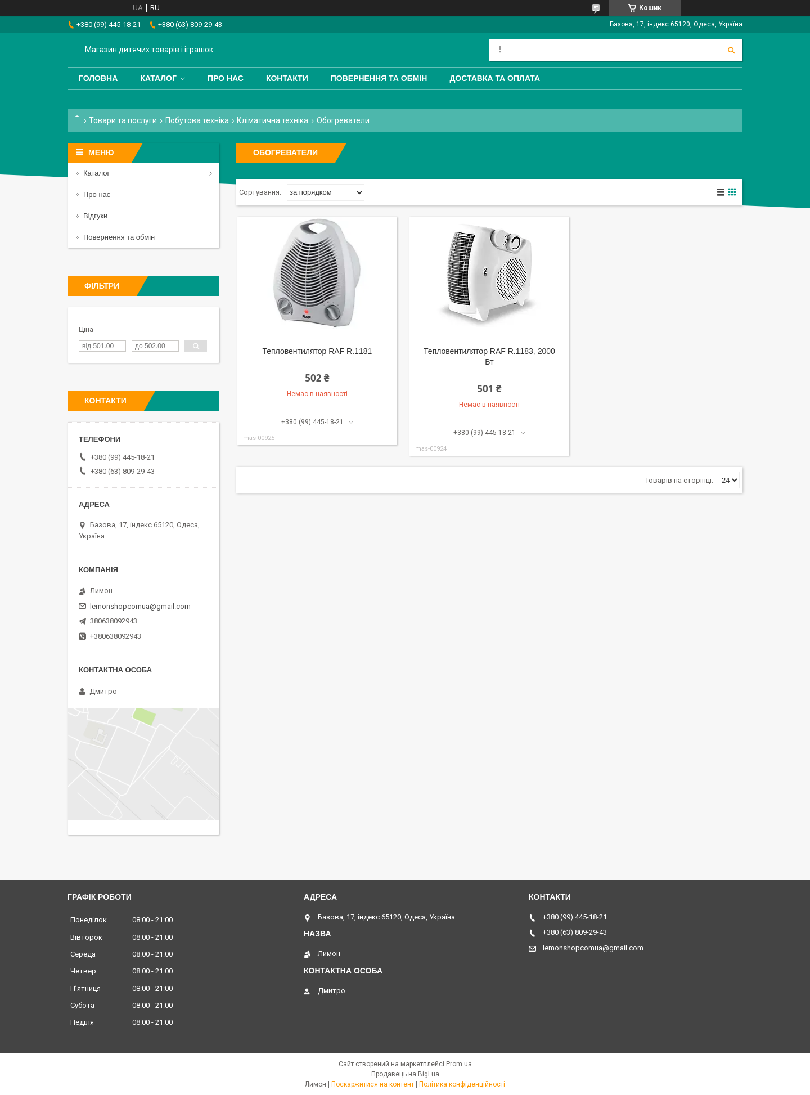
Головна (98, 78)
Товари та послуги (123, 120)
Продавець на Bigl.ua (405, 1074)
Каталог (158, 78)
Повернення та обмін (379, 78)
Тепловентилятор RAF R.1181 (317, 351)
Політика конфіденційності (462, 1084)
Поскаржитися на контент (372, 1084)
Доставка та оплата (494, 78)
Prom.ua (459, 1064)
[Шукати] (731, 50)
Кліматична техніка (272, 120)
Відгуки (95, 216)
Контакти (287, 78)
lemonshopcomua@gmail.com (140, 606)
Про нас (226, 78)
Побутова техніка (197, 120)
